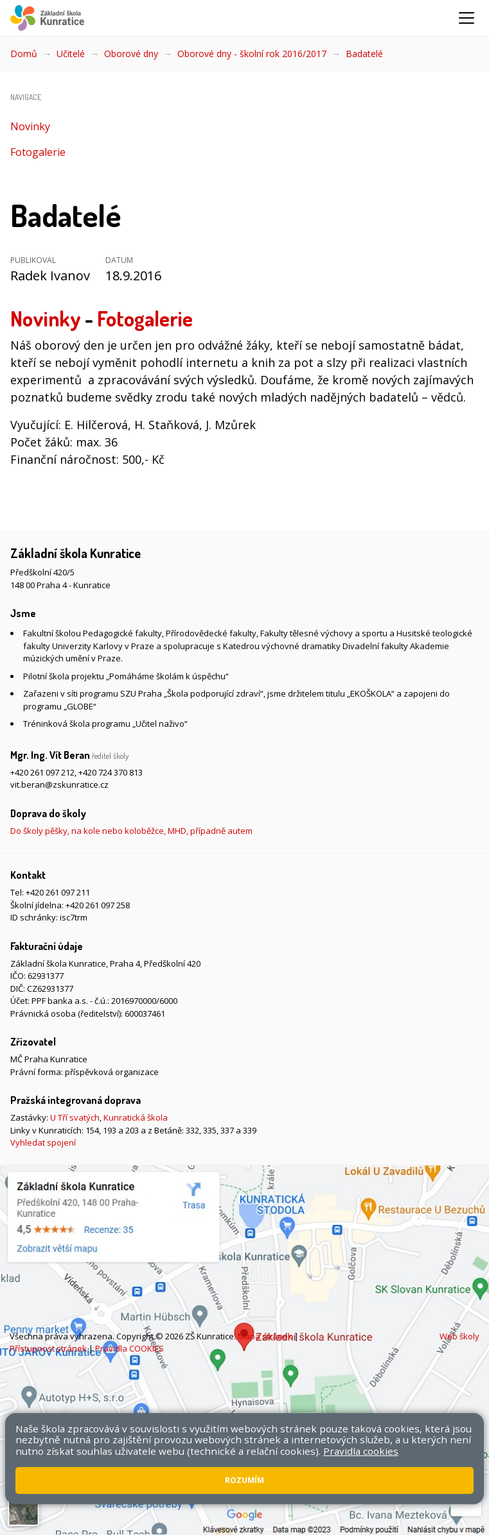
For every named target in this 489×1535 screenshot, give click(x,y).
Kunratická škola (135, 1117)
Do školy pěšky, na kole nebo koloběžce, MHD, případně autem (131, 830)
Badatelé (364, 53)
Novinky (30, 126)
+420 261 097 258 (98, 905)
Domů (23, 53)
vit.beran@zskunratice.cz (59, 784)
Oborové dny (131, 53)
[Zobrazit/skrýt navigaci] (466, 18)
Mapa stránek (265, 1336)
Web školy (459, 1336)
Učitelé (71, 53)
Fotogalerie (38, 152)
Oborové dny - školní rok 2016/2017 (251, 53)
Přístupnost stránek (48, 1348)
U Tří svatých (75, 1117)
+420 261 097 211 (58, 892)
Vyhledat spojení (43, 1142)
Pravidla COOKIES (129, 1348)
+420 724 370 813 (110, 772)
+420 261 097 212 (42, 772)
